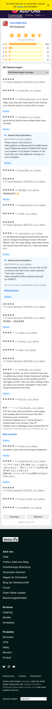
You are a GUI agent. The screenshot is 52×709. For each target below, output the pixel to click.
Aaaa (21, 350)
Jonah (21, 213)
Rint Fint (22, 399)
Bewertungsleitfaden (15, 597)
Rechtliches (35, 676)
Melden (6, 111)
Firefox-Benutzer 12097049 (20, 181)
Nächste (38, 516)
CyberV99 (23, 90)
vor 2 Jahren (39, 82)
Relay (6, 647)
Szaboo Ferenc (26, 205)
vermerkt (25, 681)
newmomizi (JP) (26, 461)
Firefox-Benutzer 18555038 (20, 361)
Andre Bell (23, 369)
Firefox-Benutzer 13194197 (19, 490)
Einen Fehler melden (14, 592)
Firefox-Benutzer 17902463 (20, 82)
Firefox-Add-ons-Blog (15, 561)
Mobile (7, 617)
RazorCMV (23, 170)
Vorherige (14, 516)
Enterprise (8, 622)
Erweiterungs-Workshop (16, 567)
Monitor (7, 652)
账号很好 (23, 190)
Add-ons (8, 551)
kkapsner (19, 26)
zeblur (22, 333)
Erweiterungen (15, 15)
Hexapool (23, 117)
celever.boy (24, 233)
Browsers (8, 637)
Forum (6, 587)
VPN (5, 642)
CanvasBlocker (18, 22)
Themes (29, 15)
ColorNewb (24, 507)
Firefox (20, 6)
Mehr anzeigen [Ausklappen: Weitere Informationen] (11, 290)
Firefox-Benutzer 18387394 (20, 318)
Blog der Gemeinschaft (16, 582)
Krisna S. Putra (25, 499)
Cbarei (22, 446)
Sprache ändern (10, 699)
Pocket (7, 657)
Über (5, 556)
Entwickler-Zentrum (14, 572)
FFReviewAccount (27, 99)
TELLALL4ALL (25, 408)
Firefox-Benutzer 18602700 (20, 225)
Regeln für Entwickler (15, 577)
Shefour (22, 341)
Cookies (22, 676)
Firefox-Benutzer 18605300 (20, 306)
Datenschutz (8, 676)
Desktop (8, 612)
